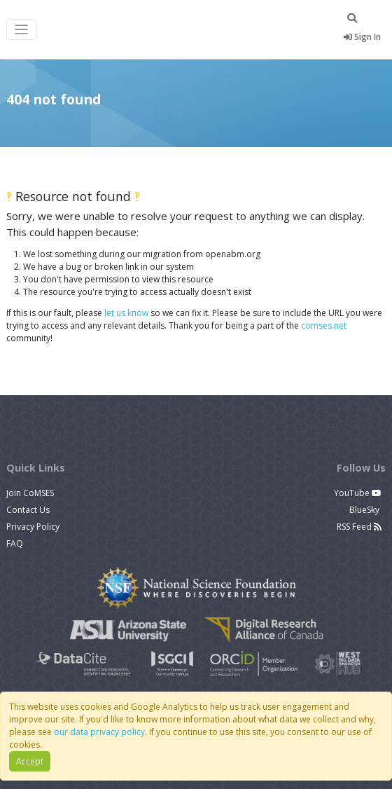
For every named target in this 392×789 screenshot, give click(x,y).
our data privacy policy (99, 732)
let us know (126, 313)
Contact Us (28, 510)
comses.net (323, 325)
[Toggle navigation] (21, 30)
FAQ (14, 543)
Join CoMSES (30, 493)
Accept (29, 761)
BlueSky (365, 510)
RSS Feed (359, 527)
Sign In (362, 37)
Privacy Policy (32, 527)
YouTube (358, 493)
